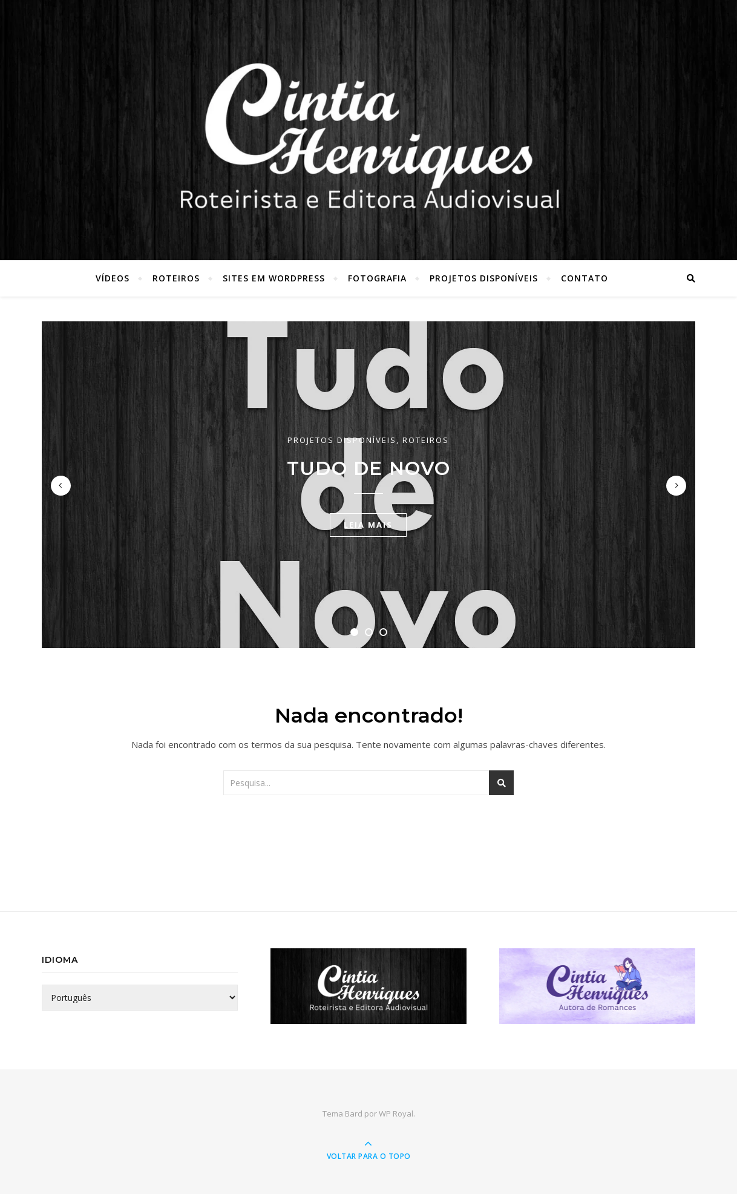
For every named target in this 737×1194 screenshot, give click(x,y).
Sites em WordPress (274, 278)
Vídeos (112, 278)
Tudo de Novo (369, 468)
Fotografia (377, 278)
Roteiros (176, 278)
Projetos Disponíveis (484, 278)
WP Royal (396, 1113)
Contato (584, 278)
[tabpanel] (368, 484)
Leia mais (368, 524)
